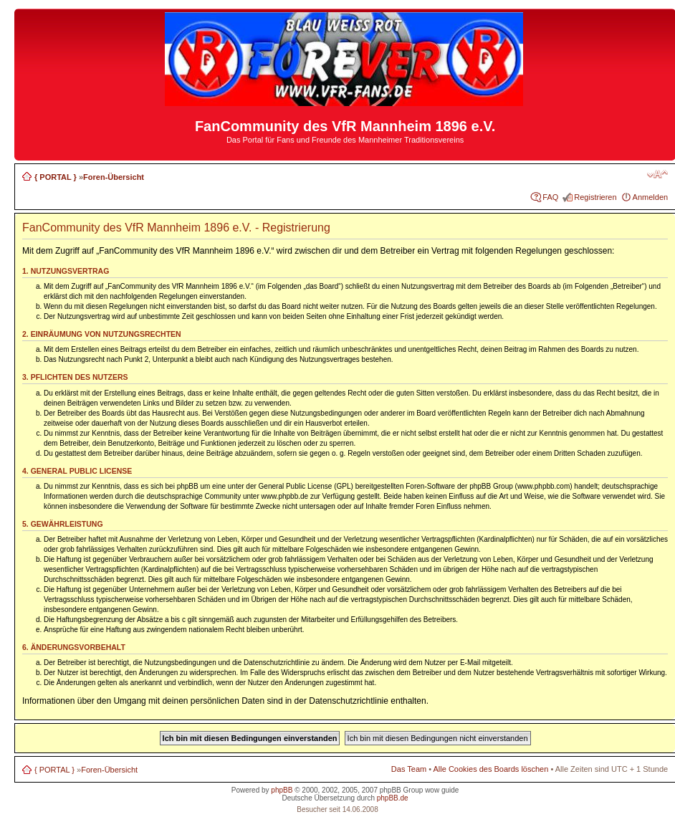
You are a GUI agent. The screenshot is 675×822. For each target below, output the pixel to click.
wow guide (442, 790)
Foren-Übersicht (113, 177)
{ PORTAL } (55, 177)
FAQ (550, 197)
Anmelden (651, 197)
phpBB (281, 790)
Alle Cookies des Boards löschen (491, 769)
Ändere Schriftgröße (657, 174)
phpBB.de (392, 798)
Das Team (408, 769)
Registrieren (595, 197)
